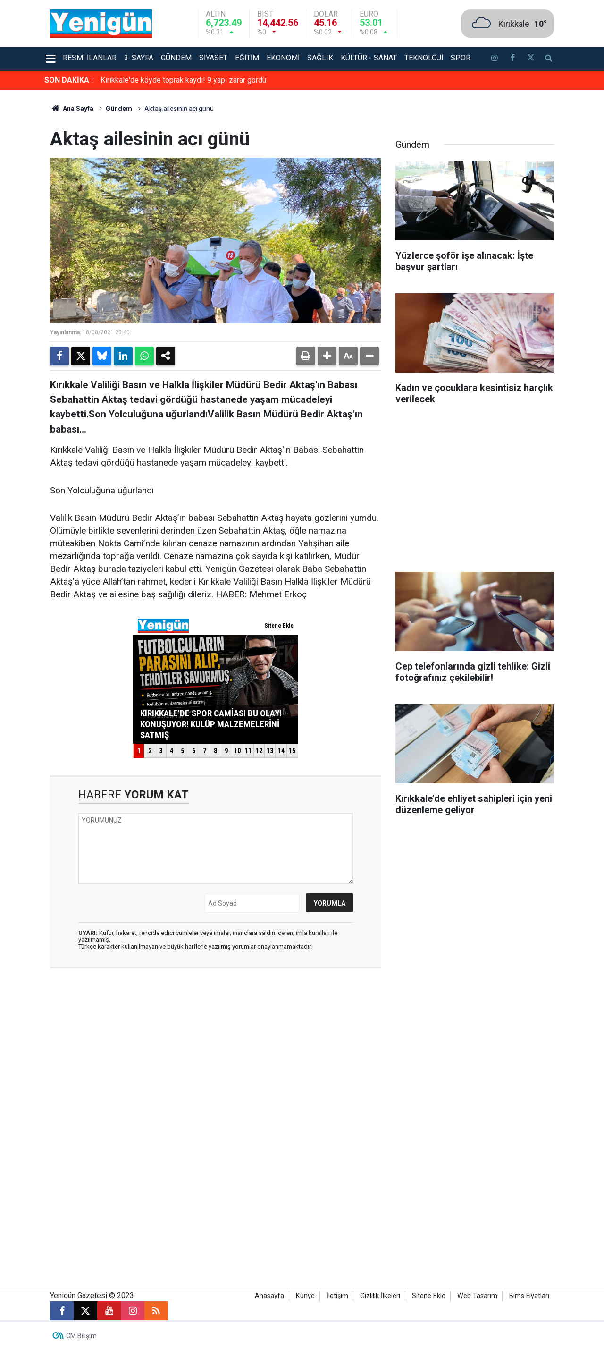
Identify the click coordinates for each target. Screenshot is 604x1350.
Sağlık (320, 57)
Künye (305, 1296)
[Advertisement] (474, 491)
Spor (460, 57)
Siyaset (213, 57)
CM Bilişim (81, 1336)
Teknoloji (423, 57)
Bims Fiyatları (529, 1296)
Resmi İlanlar (90, 57)
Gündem (176, 57)
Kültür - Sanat (369, 57)
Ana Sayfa (71, 108)
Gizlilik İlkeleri (380, 1296)
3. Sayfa (138, 57)
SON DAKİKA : (68, 80)
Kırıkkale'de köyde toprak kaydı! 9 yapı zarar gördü (183, 80)
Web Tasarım (477, 1296)
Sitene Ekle (428, 1296)
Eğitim (247, 57)
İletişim (337, 1296)
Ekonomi (283, 57)
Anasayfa (269, 1296)
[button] (327, 356)
